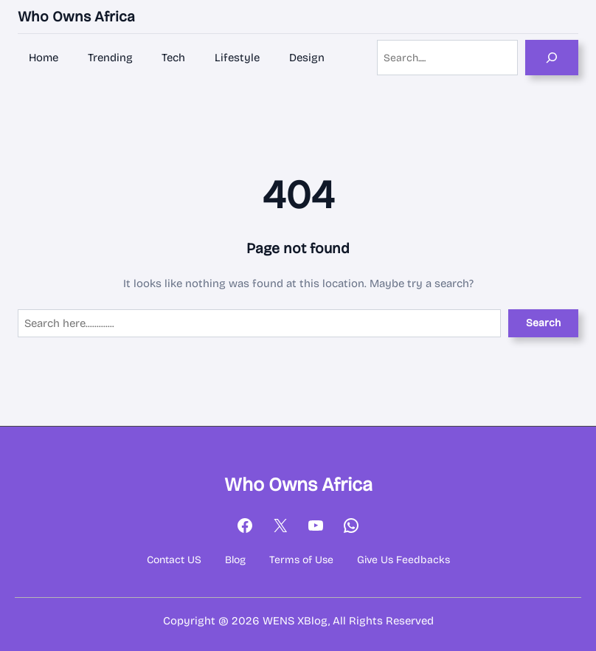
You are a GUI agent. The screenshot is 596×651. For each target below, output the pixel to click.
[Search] (551, 57)
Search (543, 323)
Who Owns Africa (76, 16)
